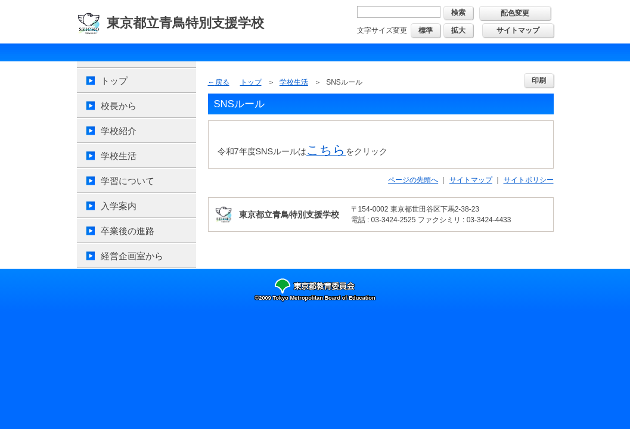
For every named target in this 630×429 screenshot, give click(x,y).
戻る (222, 82)
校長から (118, 106)
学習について (127, 181)
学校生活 (118, 156)
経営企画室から (132, 256)
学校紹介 (118, 131)
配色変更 (515, 13)
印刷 (539, 80)
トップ (114, 81)
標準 (425, 30)
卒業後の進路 (127, 231)
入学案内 (118, 206)
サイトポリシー (529, 180)
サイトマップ (517, 30)
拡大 (458, 30)
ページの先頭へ (413, 180)
